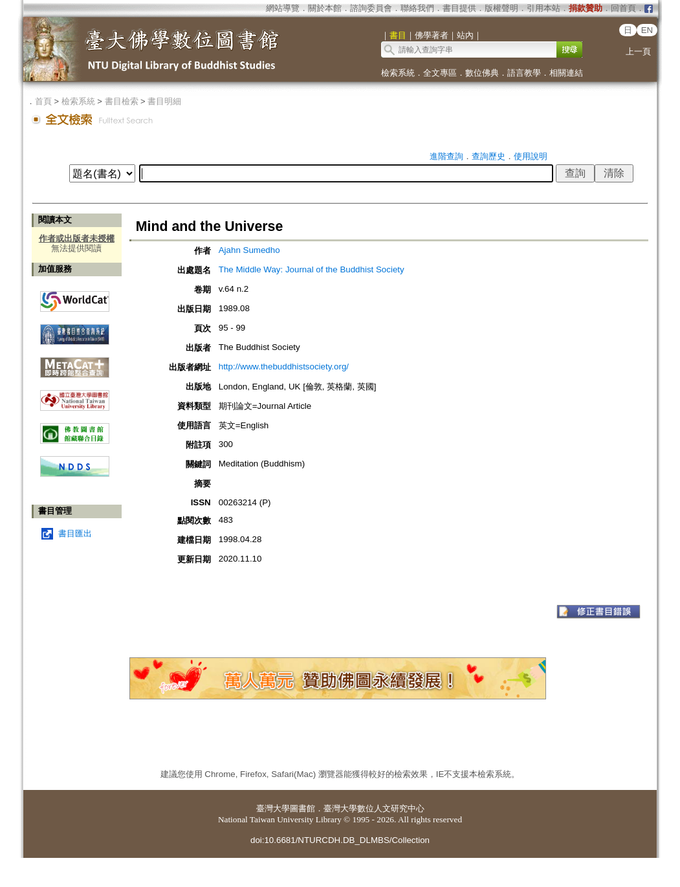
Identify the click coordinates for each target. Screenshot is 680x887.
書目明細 (164, 101)
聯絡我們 (417, 8)
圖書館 (302, 808)
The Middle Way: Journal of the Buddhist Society (311, 269)
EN (647, 30)
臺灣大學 (273, 808)
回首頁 (623, 8)
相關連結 (566, 73)
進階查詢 (446, 156)
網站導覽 (283, 8)
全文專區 (440, 73)
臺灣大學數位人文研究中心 (374, 808)
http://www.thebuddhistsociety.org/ (284, 366)
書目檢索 (121, 101)
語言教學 (524, 73)
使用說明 (530, 156)
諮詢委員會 (371, 8)
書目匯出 (75, 533)
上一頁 (638, 51)
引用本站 (543, 8)
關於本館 (325, 8)
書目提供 (459, 8)
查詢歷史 (488, 156)
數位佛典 (482, 73)
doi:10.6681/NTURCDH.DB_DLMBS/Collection (340, 840)
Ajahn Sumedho (249, 250)
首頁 (43, 101)
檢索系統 (398, 73)
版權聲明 (501, 8)
